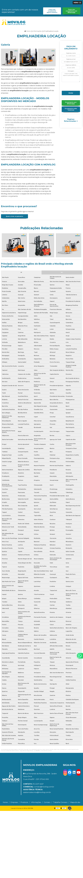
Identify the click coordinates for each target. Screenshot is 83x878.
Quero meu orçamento (14, 216)
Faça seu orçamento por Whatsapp (71, 11)
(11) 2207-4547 (33, 784)
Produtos (24, 802)
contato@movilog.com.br (38, 787)
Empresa (14, 802)
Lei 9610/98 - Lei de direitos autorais (43, 750)
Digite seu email (70, 59)
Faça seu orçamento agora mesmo (52, 11)
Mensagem (71, 71)
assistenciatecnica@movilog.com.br (37, 791)
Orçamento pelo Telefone (71, 109)
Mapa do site (75, 802)
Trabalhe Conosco (60, 802)
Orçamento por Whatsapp (71, 102)
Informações (36, 802)
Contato (47, 802)
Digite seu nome (71, 53)
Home (5, 802)
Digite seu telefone (71, 65)
